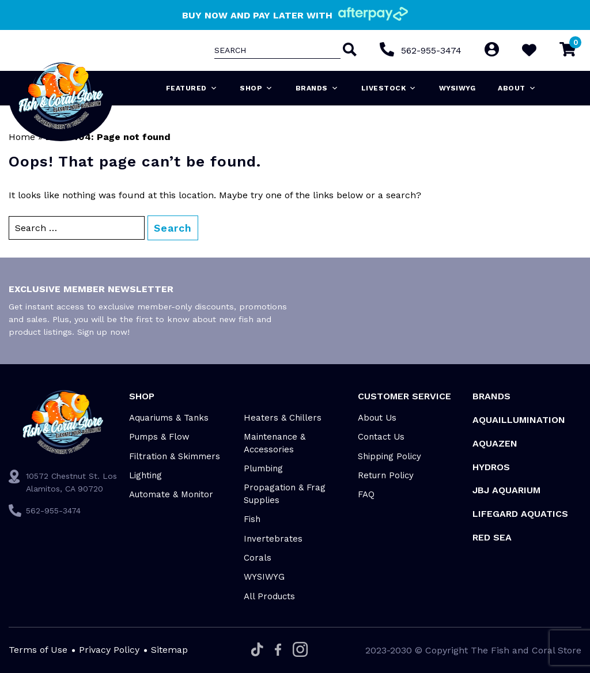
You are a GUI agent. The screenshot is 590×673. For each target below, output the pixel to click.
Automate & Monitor (171, 494)
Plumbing (263, 468)
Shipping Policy (389, 456)
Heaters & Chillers (283, 418)
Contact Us (381, 437)
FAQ (366, 494)
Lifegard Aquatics (520, 513)
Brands (317, 88)
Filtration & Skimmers (174, 456)
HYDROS (491, 467)
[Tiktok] (257, 650)
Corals (257, 558)
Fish (252, 519)
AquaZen (494, 443)
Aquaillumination (518, 419)
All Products (269, 596)
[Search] (349, 51)
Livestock (389, 88)
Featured (192, 88)
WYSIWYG (457, 88)
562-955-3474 (431, 50)
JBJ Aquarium (506, 490)
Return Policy (386, 475)
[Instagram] (300, 650)
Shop (256, 88)
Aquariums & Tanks (169, 418)
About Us (377, 418)
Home (22, 136)
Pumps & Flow (159, 437)
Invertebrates (273, 539)
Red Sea (492, 537)
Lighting (145, 475)
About (517, 88)
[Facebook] (278, 650)
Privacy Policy (109, 649)
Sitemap (169, 649)
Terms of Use (38, 649)
